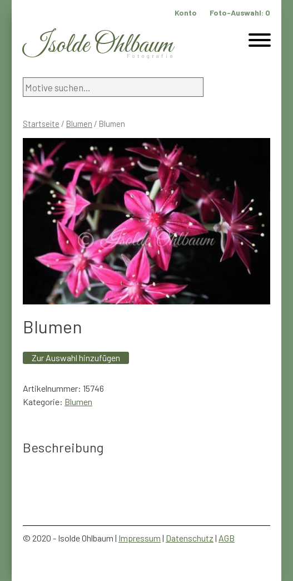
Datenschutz (189, 538)
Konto (186, 12)
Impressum (139, 538)
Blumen (79, 124)
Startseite (41, 124)
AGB (226, 538)
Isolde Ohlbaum (98, 45)
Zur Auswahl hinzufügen (76, 357)
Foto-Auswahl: (240, 12)
